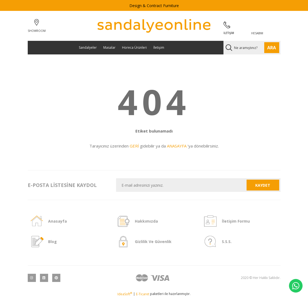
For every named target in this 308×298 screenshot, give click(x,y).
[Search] (252, 47)
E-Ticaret (142, 294)
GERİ (134, 146)
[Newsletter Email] (181, 185)
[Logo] (154, 26)
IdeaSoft (124, 294)
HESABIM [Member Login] (257, 33)
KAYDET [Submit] (262, 185)
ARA (271, 48)
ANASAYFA (176, 146)
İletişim (158, 47)
